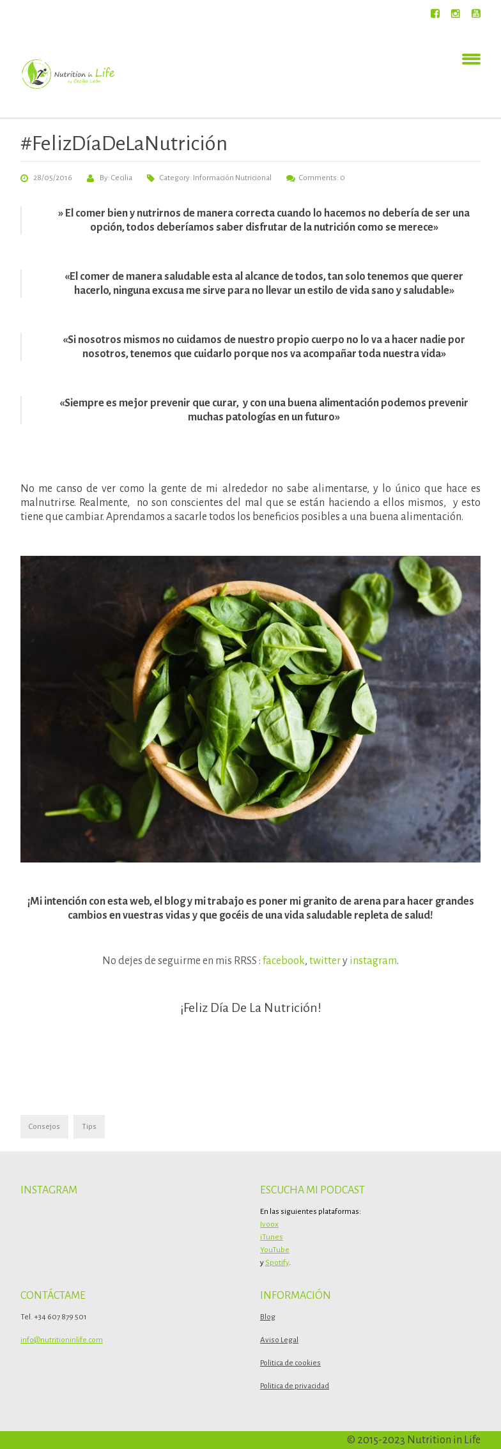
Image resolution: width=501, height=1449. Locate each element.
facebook (284, 961)
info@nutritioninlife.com (61, 1340)
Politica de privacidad (294, 1386)
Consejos (44, 1127)
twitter (325, 961)
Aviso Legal (279, 1340)
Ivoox (269, 1224)
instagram (373, 961)
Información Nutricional (232, 178)
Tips (89, 1127)
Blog (267, 1317)
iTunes (271, 1237)
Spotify (277, 1263)
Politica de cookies (290, 1363)
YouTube (274, 1250)
